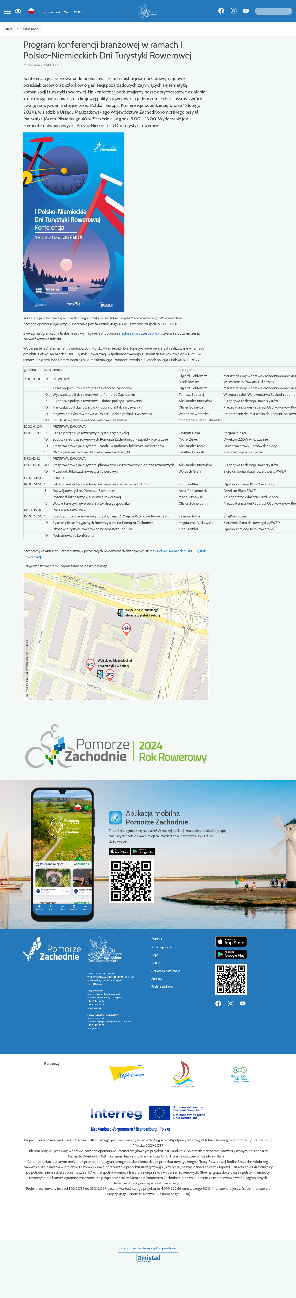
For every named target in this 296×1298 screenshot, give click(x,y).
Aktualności (31, 29)
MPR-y (78, 12)
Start (8, 29)
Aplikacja (157, 978)
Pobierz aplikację (162, 986)
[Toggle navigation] (7, 11)
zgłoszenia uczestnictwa (140, 333)
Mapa (67, 12)
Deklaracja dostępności (166, 971)
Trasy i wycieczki (50, 12)
